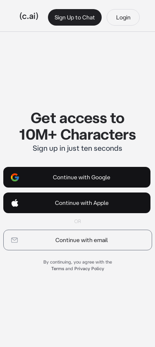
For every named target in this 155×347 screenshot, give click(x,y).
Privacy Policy (89, 268)
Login (123, 17)
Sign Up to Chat (75, 17)
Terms (57, 268)
